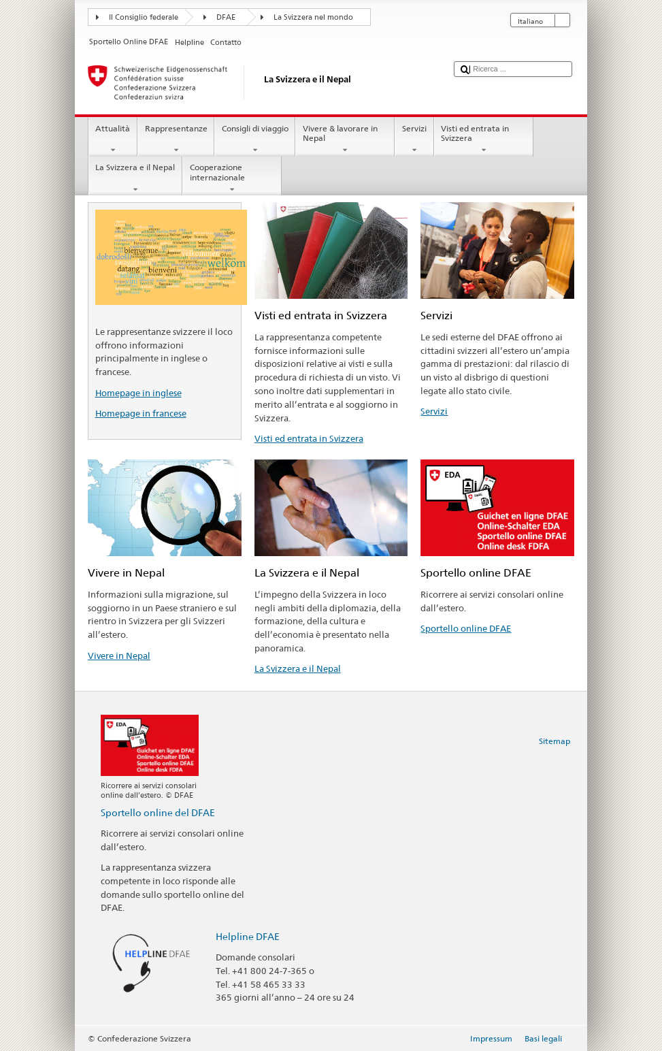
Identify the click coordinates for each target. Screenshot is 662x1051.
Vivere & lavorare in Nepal (345, 139)
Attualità (113, 139)
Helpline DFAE (248, 936)
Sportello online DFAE (465, 628)
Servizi (414, 139)
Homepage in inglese (138, 392)
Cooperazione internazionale (232, 178)
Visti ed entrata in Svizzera (484, 139)
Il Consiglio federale (143, 17)
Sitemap (554, 741)
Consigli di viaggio (255, 139)
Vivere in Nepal (119, 655)
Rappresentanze (176, 139)
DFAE (225, 17)
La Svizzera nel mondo (313, 17)
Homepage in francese (140, 413)
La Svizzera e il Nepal (135, 178)
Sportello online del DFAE (158, 812)
